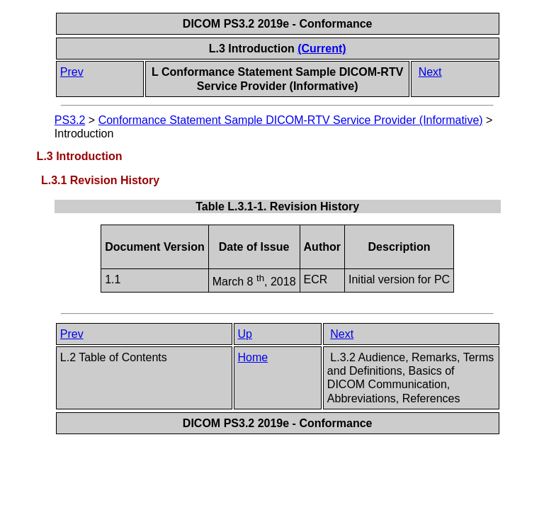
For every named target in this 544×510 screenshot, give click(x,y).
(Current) (322, 48)
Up (245, 334)
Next (430, 72)
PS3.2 (70, 120)
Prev (72, 72)
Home (253, 357)
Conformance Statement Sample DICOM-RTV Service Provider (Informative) (290, 120)
